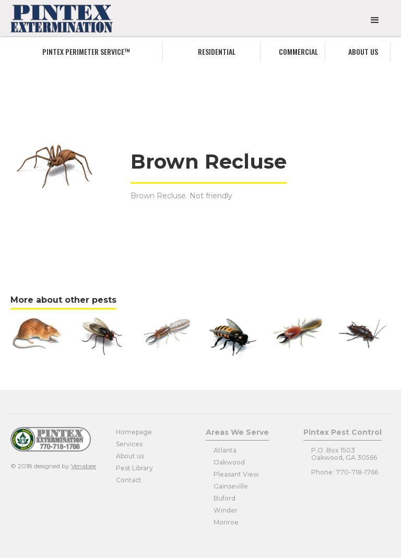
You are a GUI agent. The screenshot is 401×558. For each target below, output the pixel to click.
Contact (128, 480)
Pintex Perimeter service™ (86, 51)
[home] (61, 19)
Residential (216, 51)
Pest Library (134, 468)
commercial (298, 51)
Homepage (134, 432)
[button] (375, 20)
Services (129, 444)
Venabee (83, 466)
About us (363, 51)
